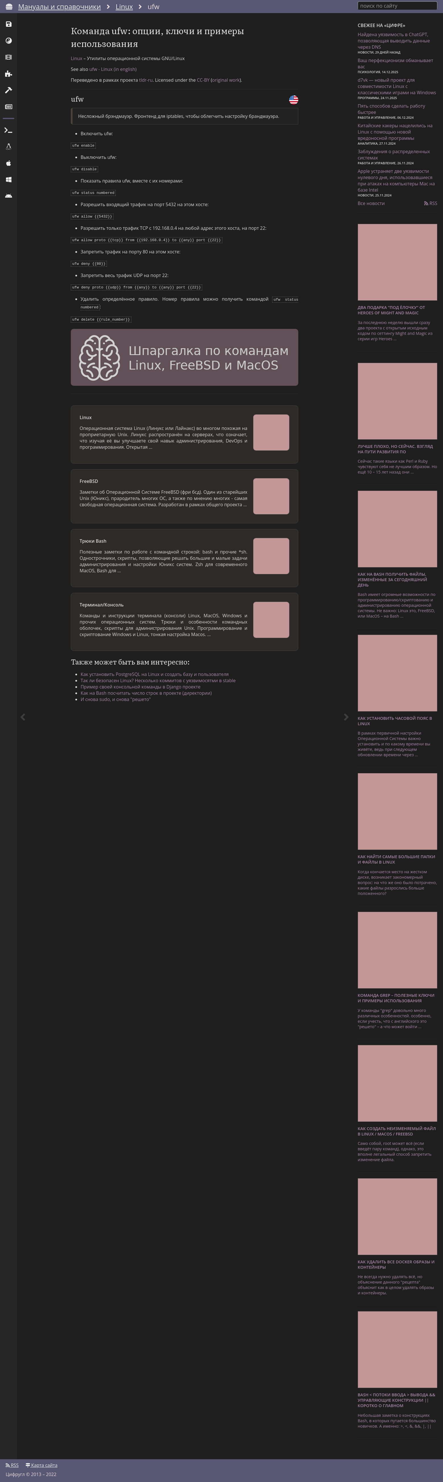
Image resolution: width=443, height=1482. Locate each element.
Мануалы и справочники (59, 6)
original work (226, 83)
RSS (430, 203)
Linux (124, 6)
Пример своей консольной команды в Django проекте (142, 684)
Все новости (371, 203)
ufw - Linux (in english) (112, 72)
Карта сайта (41, 1464)
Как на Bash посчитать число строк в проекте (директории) (147, 691)
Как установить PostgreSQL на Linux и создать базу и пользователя (156, 672)
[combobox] (397, 5)
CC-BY (203, 83)
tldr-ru (146, 83)
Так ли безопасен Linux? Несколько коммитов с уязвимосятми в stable (159, 678)
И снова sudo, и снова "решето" (117, 697)
